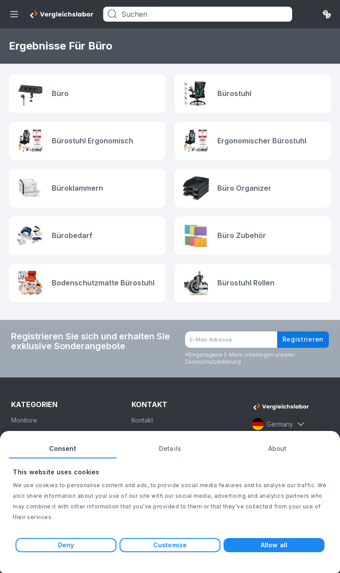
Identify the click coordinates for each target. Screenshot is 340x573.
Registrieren (303, 339)
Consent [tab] (62, 448)
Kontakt (142, 420)
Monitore (24, 420)
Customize (170, 545)
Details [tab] (170, 448)
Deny (66, 545)
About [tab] (277, 448)
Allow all (274, 545)
